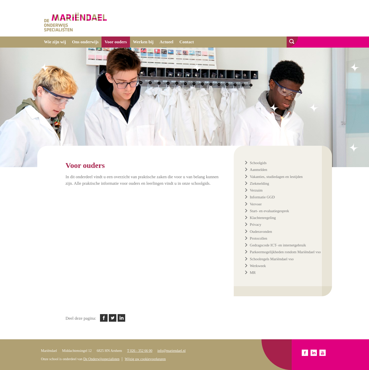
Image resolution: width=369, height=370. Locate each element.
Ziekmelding (259, 183)
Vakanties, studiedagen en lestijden (276, 177)
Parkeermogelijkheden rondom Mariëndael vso (285, 252)
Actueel (166, 42)
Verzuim (256, 190)
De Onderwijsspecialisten (101, 359)
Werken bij (143, 42)
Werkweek (258, 266)
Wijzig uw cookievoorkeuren (145, 359)
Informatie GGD (262, 197)
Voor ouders (116, 42)
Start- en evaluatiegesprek (269, 211)
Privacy (255, 225)
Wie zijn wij (55, 42)
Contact (186, 42)
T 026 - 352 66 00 (139, 351)
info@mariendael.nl (171, 351)
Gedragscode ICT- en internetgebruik (278, 245)
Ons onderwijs (85, 42)
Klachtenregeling (263, 218)
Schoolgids (258, 163)
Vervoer (256, 204)
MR (253, 273)
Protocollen (258, 238)
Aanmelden (258, 170)
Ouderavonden (261, 232)
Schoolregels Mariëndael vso (272, 259)
